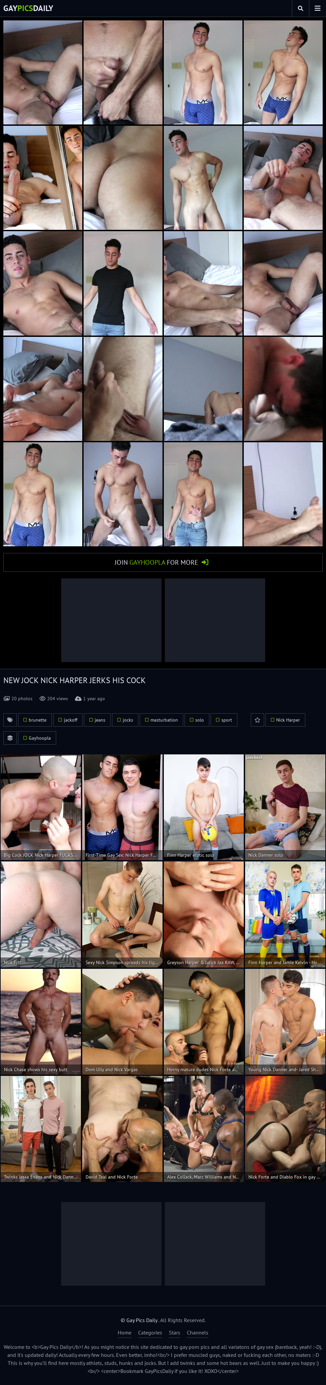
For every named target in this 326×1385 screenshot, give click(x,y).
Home (124, 1332)
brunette (37, 720)
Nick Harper (288, 720)
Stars (174, 1332)
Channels (197, 1332)
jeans (100, 720)
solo (199, 720)
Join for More (156, 562)
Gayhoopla (40, 738)
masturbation (164, 720)
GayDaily (28, 8)
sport (226, 720)
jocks (128, 720)
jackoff (70, 720)
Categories (150, 1332)
